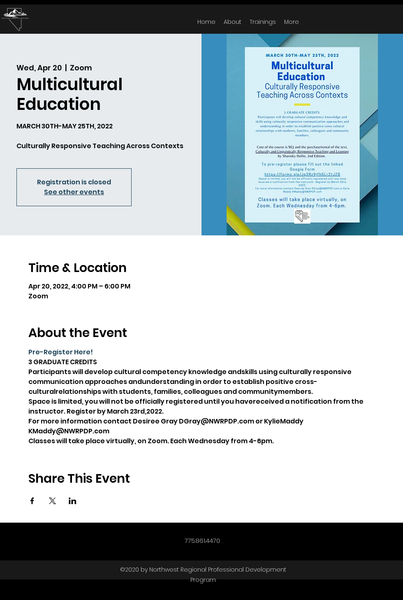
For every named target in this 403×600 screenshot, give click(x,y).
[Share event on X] (52, 501)
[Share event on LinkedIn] (72, 501)
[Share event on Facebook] (32, 501)
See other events (74, 192)
